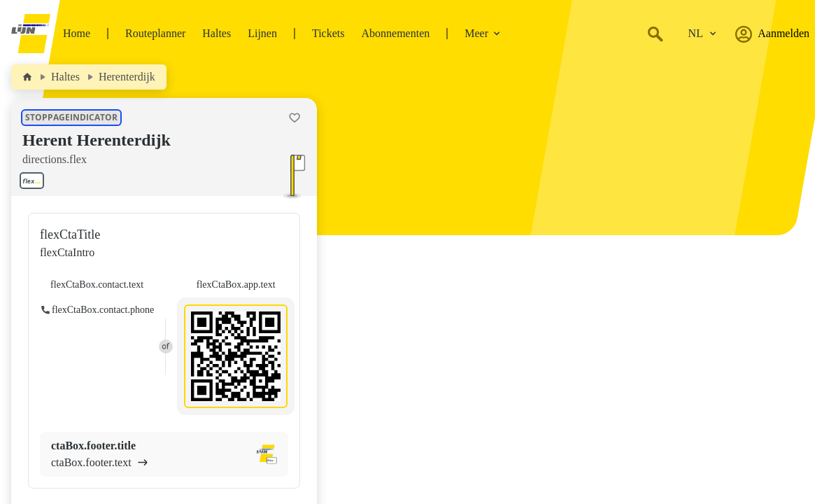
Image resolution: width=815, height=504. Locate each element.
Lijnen (262, 33)
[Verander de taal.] (702, 33)
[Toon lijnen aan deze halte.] (35, 180)
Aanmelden (772, 34)
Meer (483, 33)
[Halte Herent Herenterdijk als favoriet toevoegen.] (294, 117)
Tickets (328, 33)
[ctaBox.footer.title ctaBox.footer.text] (164, 454)
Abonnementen (395, 33)
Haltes (216, 33)
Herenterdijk (127, 77)
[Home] (27, 77)
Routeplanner (155, 33)
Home (76, 33)
